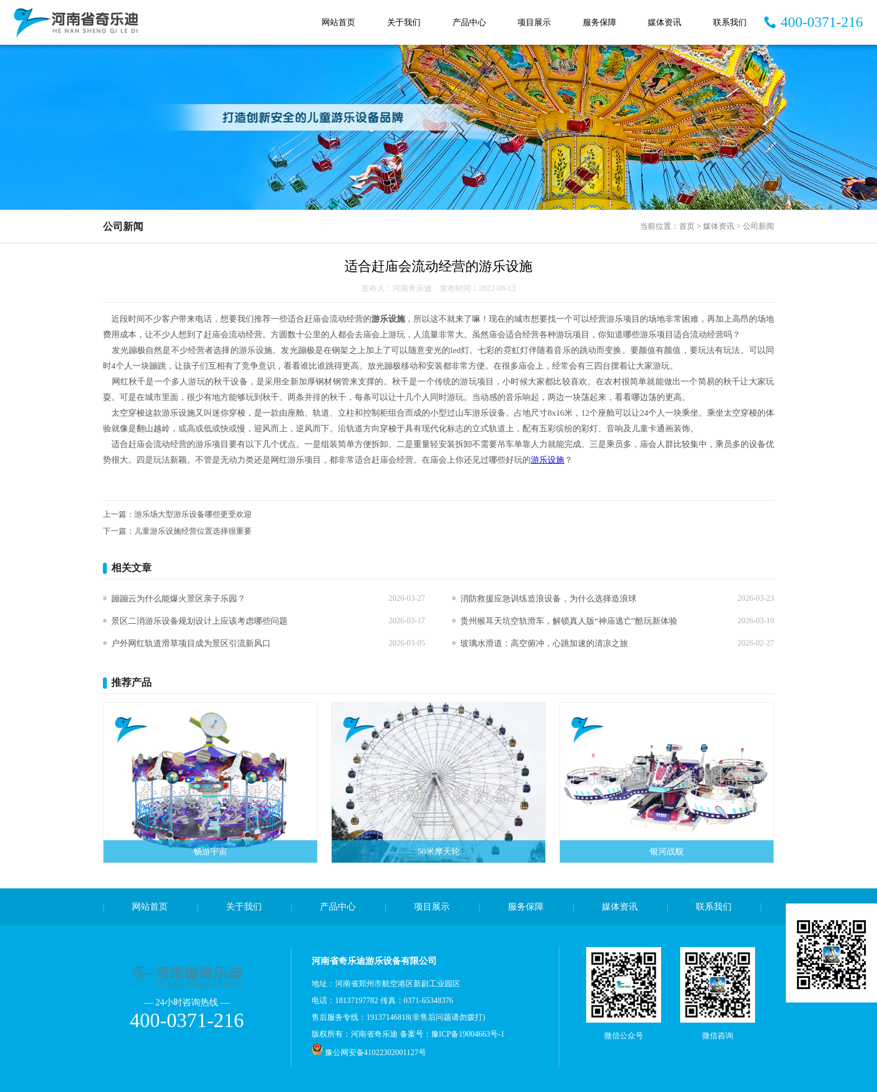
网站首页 (338, 22)
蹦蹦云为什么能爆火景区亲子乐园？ (178, 598)
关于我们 (404, 22)
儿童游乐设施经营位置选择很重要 (193, 531)
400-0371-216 (822, 22)
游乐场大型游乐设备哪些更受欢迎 (193, 514)
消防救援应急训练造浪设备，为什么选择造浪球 (548, 598)
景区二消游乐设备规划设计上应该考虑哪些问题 (199, 620)
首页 (687, 226)
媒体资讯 (664, 22)
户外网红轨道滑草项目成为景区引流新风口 (191, 643)
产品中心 (469, 22)
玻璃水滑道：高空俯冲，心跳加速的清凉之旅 (544, 643)
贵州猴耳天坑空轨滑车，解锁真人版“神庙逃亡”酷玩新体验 (568, 620)
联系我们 (730, 22)
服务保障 (599, 22)
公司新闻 (758, 226)
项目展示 (534, 22)
